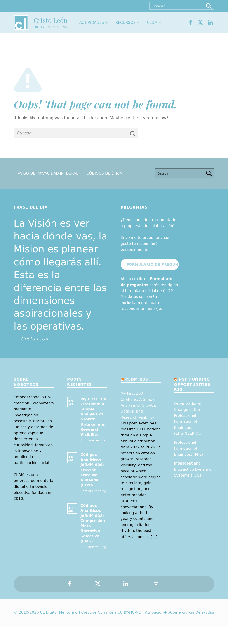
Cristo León (50, 20)
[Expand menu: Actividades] (106, 22)
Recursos (125, 22)
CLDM (152, 22)
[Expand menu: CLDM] (160, 22)
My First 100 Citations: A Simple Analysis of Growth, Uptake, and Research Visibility (138, 405)
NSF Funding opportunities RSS (192, 384)
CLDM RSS (136, 379)
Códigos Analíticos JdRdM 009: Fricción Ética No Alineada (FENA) (92, 470)
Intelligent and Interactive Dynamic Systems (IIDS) (192, 469)
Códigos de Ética (104, 173)
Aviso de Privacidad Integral (48, 173)
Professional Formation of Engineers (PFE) (188, 448)
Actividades (91, 22)
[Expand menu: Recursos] (138, 22)
